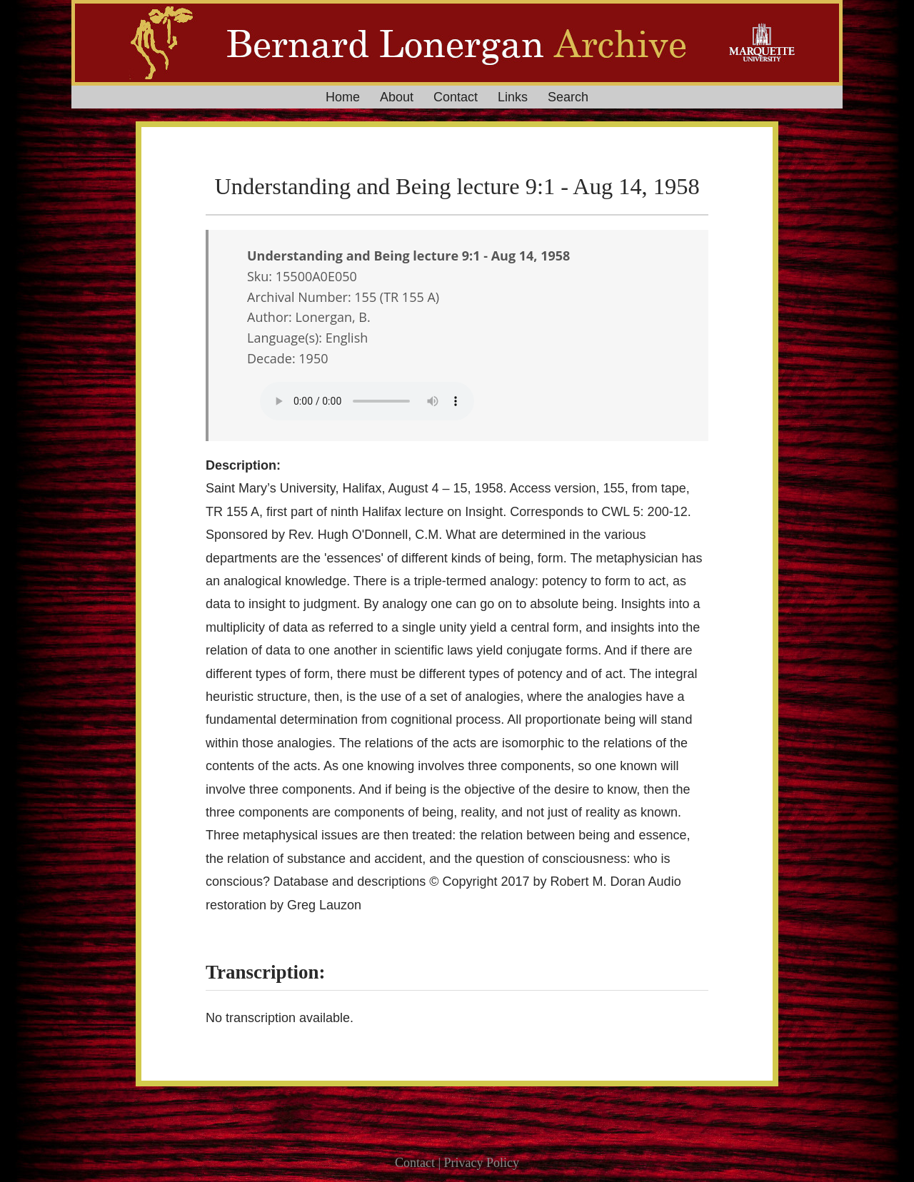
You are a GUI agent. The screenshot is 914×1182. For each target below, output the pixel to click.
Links (513, 97)
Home (343, 97)
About (396, 97)
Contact (455, 97)
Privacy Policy (482, 1163)
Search (568, 97)
